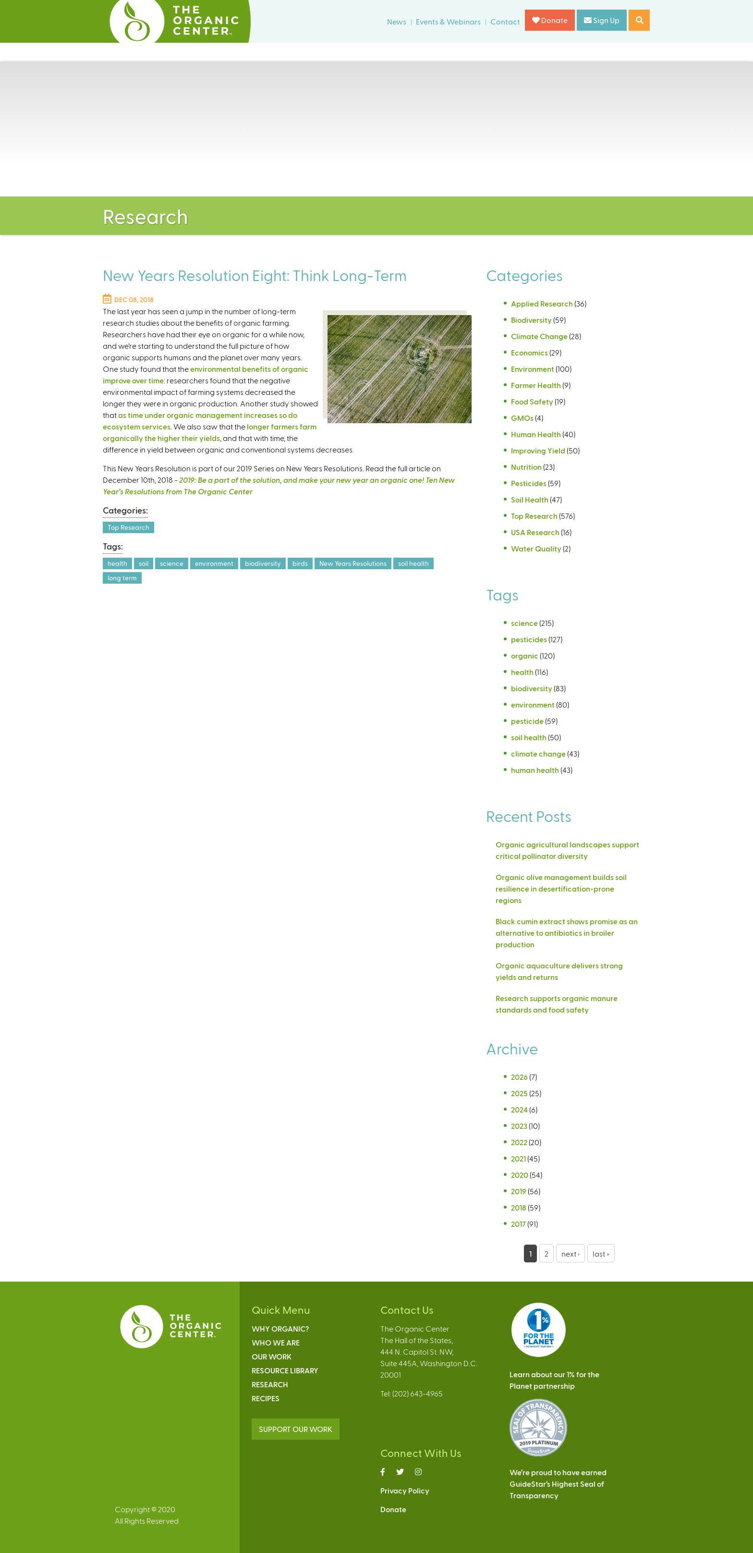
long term (122, 578)
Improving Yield (538, 450)
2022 (519, 1142)
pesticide (527, 720)
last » (601, 1253)
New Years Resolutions (353, 563)
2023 (519, 1125)
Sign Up (601, 19)
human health (535, 769)
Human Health (536, 434)
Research (270, 1384)
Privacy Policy (404, 1490)
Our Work (271, 1356)
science (171, 563)
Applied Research (542, 303)
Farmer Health (536, 385)
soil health (413, 563)
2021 (518, 1158)
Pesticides (529, 483)
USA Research (535, 532)
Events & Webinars (448, 21)
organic (524, 655)
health (117, 563)
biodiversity (263, 563)
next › (570, 1253)
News (396, 21)
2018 (518, 1207)
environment (214, 563)
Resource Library (285, 1370)
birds (300, 563)
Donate (550, 19)
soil (143, 563)
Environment (532, 368)
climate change (538, 753)
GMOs (522, 417)
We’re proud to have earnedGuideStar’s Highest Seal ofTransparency (558, 1483)
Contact (505, 21)
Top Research (128, 527)
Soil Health (529, 499)
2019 (518, 1191)
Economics (529, 352)
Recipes (265, 1398)
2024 (519, 1109)
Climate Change (539, 336)
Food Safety (532, 401)
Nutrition (526, 466)
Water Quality (536, 548)
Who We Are (276, 1342)
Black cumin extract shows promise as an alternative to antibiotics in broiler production (567, 933)
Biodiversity (531, 319)
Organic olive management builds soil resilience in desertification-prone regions (561, 888)
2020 (519, 1174)
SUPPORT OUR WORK (295, 1428)
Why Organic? (280, 1328)
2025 (519, 1093)
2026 (519, 1076)
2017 (518, 1223)
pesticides (529, 639)
